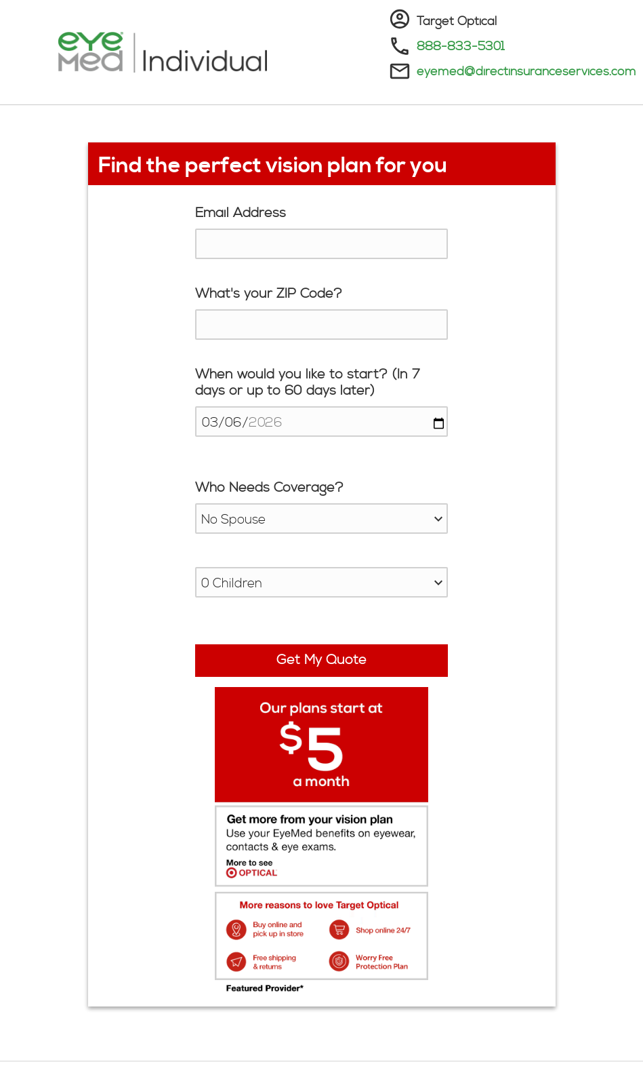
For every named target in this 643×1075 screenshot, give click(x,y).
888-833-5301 (461, 46)
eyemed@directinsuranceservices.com (526, 71)
